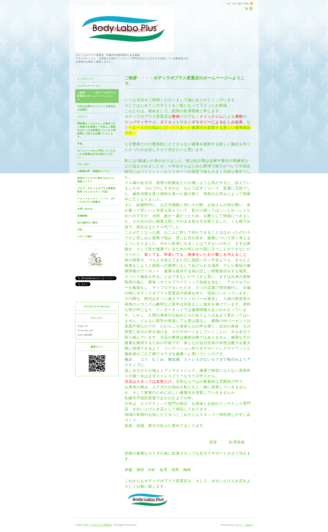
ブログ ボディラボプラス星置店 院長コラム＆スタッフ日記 (97, 190)
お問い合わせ (85, 208)
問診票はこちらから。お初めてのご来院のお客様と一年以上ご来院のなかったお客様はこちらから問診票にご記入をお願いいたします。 (96, 130)
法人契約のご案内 (87, 222)
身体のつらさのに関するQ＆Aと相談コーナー (96, 180)
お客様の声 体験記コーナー (94, 171)
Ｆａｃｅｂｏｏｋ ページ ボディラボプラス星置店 (96, 200)
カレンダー (83, 164)
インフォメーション (88, 85)
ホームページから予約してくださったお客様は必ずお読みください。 (96, 154)
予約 (79, 143)
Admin (249, 525)
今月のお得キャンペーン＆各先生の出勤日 (96, 108)
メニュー (82, 116)
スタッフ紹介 (85, 236)
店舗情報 (82, 215)
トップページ (85, 78)
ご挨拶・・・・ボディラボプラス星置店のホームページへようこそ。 (96, 96)
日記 (79, 229)
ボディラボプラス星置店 (98, 525)
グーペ (239, 525)
